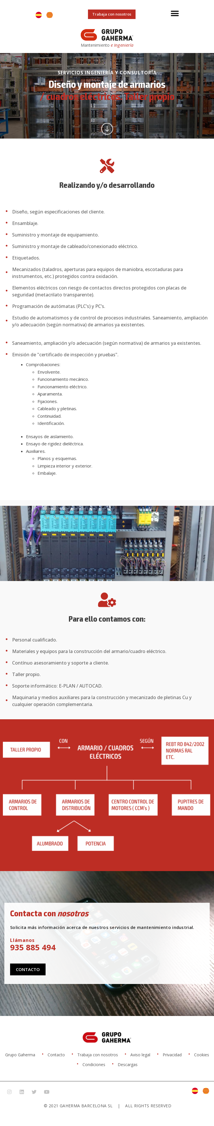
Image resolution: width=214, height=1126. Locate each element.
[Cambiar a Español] (38, 15)
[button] (174, 13)
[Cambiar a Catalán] (49, 15)
